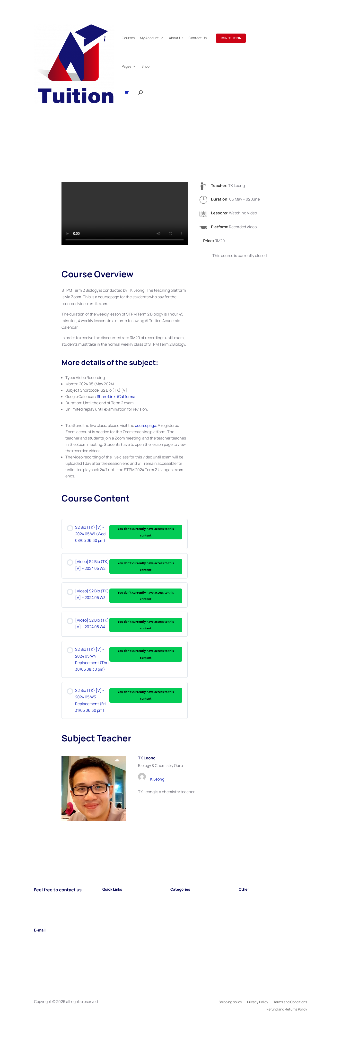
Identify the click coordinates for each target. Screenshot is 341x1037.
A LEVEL (177, 910)
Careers (246, 903)
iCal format (127, 396)
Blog (242, 896)
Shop (145, 66)
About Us (176, 37)
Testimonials (250, 916)
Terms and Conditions (290, 1002)
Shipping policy (230, 1002)
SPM (174, 896)
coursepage (145, 425)
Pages (126, 66)
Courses (128, 37)
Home (107, 896)
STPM (175, 903)
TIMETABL (179, 916)
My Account (149, 37)
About (107, 910)
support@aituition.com (54, 937)
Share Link (106, 396)
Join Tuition (231, 38)
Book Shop (248, 910)
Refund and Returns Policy (286, 1009)
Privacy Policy (257, 1002)
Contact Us (198, 37)
